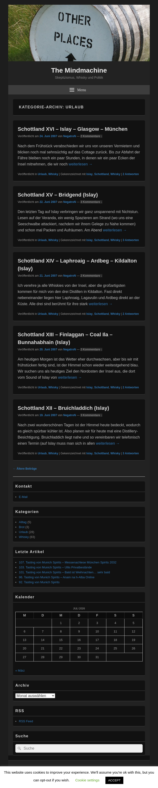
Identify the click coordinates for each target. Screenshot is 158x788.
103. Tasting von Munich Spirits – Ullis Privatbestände (55, 567)
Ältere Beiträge (25, 468)
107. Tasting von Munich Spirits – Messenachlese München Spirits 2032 (67, 562)
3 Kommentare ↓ (91, 202)
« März (20, 670)
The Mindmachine (79, 70)
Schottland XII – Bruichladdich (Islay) (63, 408)
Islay (89, 174)
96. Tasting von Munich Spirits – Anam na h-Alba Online (57, 577)
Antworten (131, 174)
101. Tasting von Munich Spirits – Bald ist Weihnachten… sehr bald (64, 572)
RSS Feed (26, 721)
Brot (22, 527)
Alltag (23, 522)
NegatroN (69, 136)
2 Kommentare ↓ (91, 136)
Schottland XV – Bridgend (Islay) (58, 195)
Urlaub (42, 174)
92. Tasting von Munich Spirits (39, 582)
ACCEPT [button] (114, 780)
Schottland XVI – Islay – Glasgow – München (73, 129)
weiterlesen (80, 164)
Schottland (101, 174)
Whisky (53, 174)
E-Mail (23, 497)
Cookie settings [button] (87, 780)
